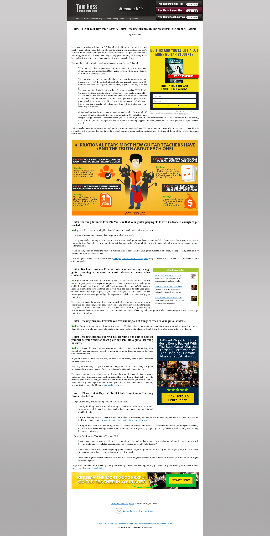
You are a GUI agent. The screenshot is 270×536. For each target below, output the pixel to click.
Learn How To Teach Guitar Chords (168, 286)
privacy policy (183, 113)
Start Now (181, 480)
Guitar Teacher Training (93, 19)
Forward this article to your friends (138, 511)
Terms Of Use (131, 523)
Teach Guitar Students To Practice (168, 275)
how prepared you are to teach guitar (130, 258)
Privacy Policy (160, 523)
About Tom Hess (111, 523)
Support (122, 523)
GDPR (170, 523)
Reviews (150, 523)
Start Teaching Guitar (115, 19)
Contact (100, 523)
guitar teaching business (112, 385)
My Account (133, 19)
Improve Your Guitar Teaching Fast (168, 297)
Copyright (142, 523)
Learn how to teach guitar (122, 503)
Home (77, 19)
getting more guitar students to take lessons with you (123, 420)
